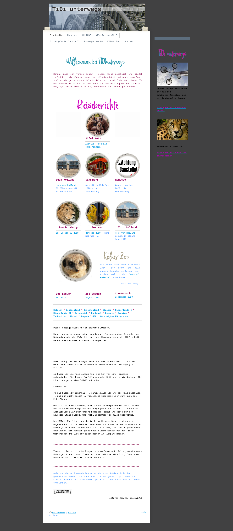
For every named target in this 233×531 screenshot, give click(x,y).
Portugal (96, 313)
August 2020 (92, 297)
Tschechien (59, 316)
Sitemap (72, 513)
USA (94, 316)
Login (143, 512)
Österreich (81, 313)
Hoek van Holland (66, 185)
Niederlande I (123, 310)
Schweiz (109, 313)
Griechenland (91, 310)
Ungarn (85, 316)
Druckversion (57, 513)
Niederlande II (62, 313)
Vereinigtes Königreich (114, 316)
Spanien (122, 313)
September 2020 (124, 297)
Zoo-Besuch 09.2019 (67, 233)
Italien (107, 310)
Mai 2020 (61, 297)
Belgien (57, 310)
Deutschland (73, 310)
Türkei (73, 316)
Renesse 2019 (93, 233)
